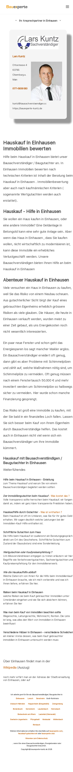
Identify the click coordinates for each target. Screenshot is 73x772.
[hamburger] (67, 7)
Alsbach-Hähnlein (17, 704)
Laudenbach (43, 709)
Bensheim (40, 698)
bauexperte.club (48, 733)
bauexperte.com (56, 731)
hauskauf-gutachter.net (27, 733)
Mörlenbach (58, 719)
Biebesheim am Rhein (26, 714)
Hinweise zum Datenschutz (36, 738)
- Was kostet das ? (36, 495)
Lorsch (30, 698)
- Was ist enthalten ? (32, 512)
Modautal (46, 719)
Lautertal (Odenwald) (47, 714)
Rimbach (36, 725)
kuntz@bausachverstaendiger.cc (29, 103)
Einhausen (20, 698)
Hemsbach (55, 709)
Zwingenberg (57, 704)
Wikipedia (10, 667)
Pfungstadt (34, 719)
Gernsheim (30, 709)
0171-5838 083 (19, 88)
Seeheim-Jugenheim (18, 719)
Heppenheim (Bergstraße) (38, 704)
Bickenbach (18, 709)
